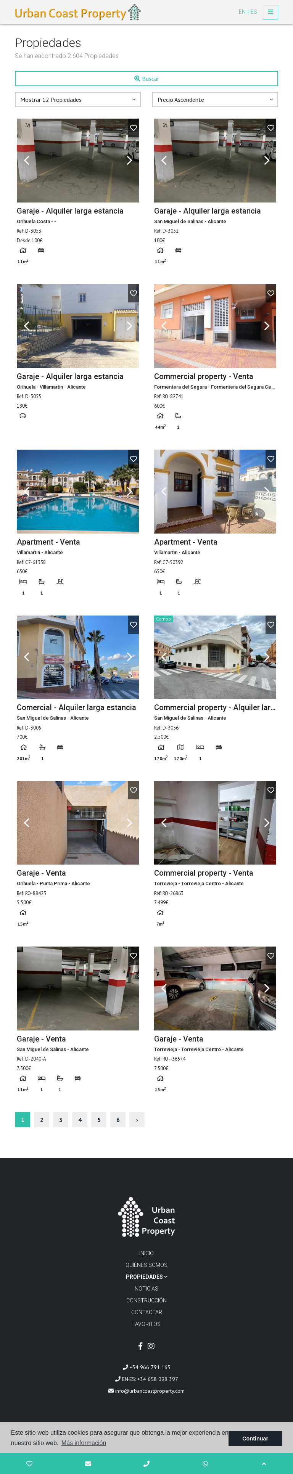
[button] (78, 99)
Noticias (146, 1289)
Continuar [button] (255, 1438)
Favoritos (146, 1324)
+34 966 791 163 (147, 1367)
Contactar (146, 1312)
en (243, 12)
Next (129, 161)
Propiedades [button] (146, 1277)
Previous (26, 161)
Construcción (146, 1300)
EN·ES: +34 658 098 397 (146, 1379)
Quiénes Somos (146, 1265)
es (254, 12)
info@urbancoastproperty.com (146, 1391)
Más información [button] (83, 1443)
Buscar (146, 78)
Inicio (146, 1253)
